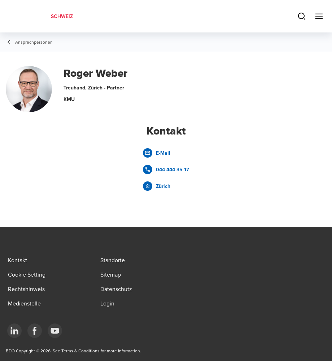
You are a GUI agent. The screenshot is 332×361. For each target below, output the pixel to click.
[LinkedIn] (14, 330)
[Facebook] (34, 330)
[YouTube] (55, 330)
